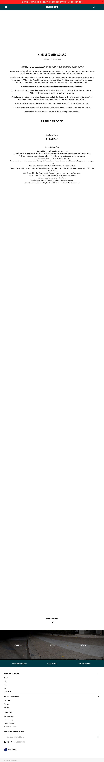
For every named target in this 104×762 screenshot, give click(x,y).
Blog (5, 681)
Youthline (53, 99)
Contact (6, 685)
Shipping (7, 707)
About (6, 678)
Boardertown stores (75, 107)
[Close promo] (102, 1)
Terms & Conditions (10, 727)
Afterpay (6, 704)
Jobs (5, 688)
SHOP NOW (78, 2)
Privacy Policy (8, 720)
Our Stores (7, 692)
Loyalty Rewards (9, 723)
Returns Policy (8, 716)
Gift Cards (7, 700)
